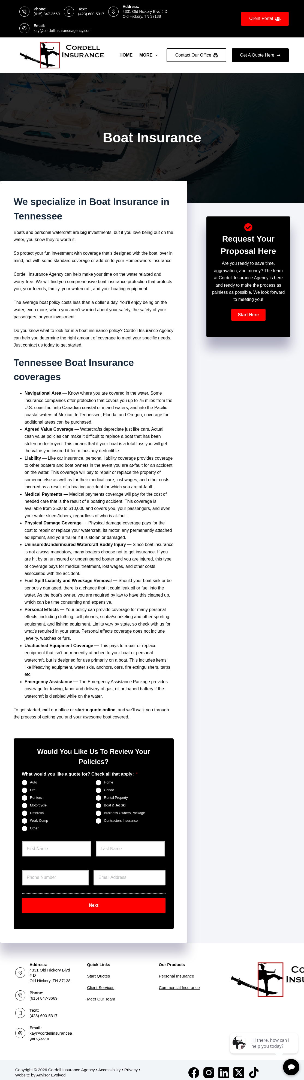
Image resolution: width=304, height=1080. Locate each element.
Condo (109, 790)
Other (34, 828)
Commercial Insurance (179, 983)
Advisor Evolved (51, 1070)
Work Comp (39, 821)
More (149, 55)
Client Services (100, 983)
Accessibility (109, 1065)
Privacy (131, 1065)
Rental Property (116, 798)
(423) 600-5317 (91, 14)
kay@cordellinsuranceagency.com (62, 30)
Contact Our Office (196, 55)
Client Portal (265, 19)
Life (32, 790)
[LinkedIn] (223, 1067)
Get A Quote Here (260, 55)
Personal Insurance (176, 971)
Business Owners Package (124, 813)
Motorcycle (38, 805)
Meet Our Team (101, 994)
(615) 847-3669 (47, 14)
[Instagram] (208, 1067)
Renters (36, 798)
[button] (248, 315)
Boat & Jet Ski (114, 805)
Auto (33, 782)
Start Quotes (98, 971)
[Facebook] (193, 1067)
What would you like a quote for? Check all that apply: (80, 774)
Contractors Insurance (121, 821)
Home (126, 55)
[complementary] (264, 1050)
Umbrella (37, 813)
